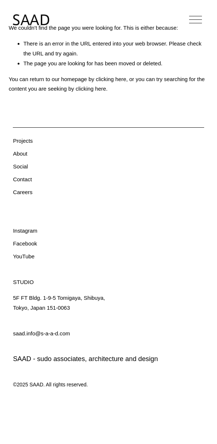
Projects (23, 141)
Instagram (25, 231)
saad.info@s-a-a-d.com (41, 333)
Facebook (25, 243)
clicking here (111, 79)
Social (20, 166)
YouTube (24, 256)
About (20, 153)
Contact (22, 179)
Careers (22, 192)
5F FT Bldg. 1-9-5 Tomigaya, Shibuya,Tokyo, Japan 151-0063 (59, 303)
